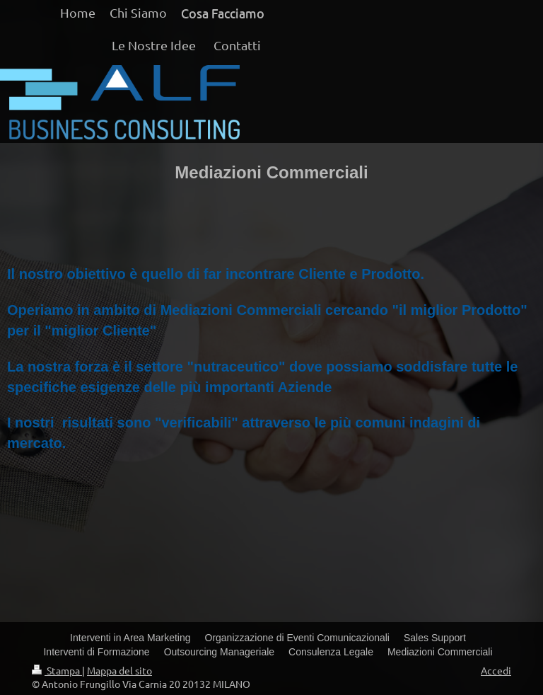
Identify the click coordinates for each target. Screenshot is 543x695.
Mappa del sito (119, 670)
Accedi (496, 670)
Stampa (57, 670)
